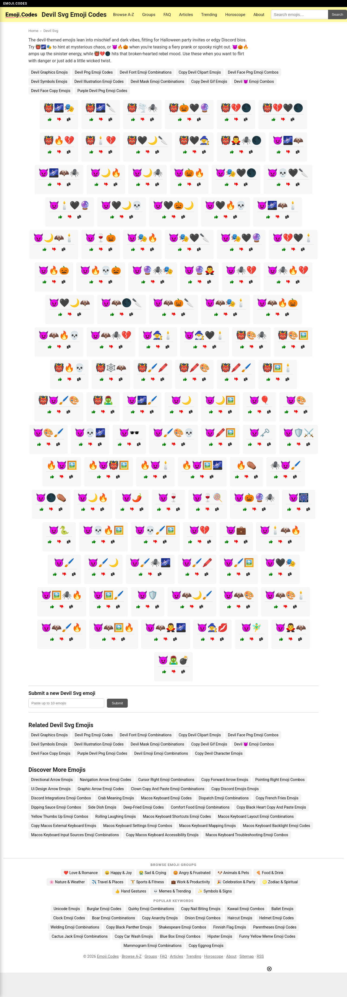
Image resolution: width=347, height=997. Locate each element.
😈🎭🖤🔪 (189, 238)
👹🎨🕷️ (251, 335)
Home (33, 30)
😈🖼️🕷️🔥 (61, 595)
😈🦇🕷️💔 (111, 335)
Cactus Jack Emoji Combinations (80, 936)
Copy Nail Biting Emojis (200, 909)
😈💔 (199, 530)
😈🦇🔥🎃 (277, 303)
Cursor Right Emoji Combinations (166, 779)
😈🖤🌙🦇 (69, 303)
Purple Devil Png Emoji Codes (102, 91)
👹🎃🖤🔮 (189, 108)
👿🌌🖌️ (142, 400)
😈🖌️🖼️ (238, 562)
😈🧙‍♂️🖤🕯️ (204, 335)
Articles (186, 14)
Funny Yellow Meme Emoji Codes (267, 936)
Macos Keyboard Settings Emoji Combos (137, 825)
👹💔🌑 (236, 108)
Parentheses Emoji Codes (274, 927)
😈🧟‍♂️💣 (173, 660)
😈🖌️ (64, 562)
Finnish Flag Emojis (229, 927)
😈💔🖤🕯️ (293, 238)
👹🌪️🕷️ (142, 108)
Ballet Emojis (282, 909)
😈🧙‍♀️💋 (212, 627)
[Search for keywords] (299, 14)
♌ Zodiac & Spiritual (280, 882)
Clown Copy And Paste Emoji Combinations (167, 789)
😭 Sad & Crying (152, 873)
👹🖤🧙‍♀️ (194, 140)
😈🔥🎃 (53, 270)
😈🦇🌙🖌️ (191, 595)
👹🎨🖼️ (293, 335)
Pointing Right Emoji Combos (280, 779)
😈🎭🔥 (142, 238)
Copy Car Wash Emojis (134, 936)
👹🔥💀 (69, 367)
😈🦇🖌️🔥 (61, 627)
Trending (209, 14)
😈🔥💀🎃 (100, 270)
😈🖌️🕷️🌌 (150, 562)
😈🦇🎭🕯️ (225, 303)
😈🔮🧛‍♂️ (199, 270)
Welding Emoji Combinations (75, 927)
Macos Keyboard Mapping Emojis (207, 825)
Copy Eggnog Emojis (206, 945)
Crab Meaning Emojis (116, 798)
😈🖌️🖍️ (197, 562)
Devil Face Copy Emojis (50, 91)
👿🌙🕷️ (147, 173)
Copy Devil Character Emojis (219, 753)
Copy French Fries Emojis (277, 798)
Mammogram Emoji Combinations (152, 945)
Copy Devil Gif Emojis (209, 81)
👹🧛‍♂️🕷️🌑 (241, 140)
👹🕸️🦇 (111, 367)
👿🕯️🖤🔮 (69, 205)
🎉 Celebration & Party (236, 882)
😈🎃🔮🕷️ (254, 497)
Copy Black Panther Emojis (129, 927)
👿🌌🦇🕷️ (59, 173)
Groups (148, 14)
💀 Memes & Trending (172, 891)
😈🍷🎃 (100, 238)
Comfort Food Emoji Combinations (200, 807)
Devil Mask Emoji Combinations (157, 81)
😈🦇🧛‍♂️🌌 (165, 627)
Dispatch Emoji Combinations (224, 798)
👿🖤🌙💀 (121, 205)
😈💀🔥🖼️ (103, 530)
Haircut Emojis (239, 918)
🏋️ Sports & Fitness (147, 882)
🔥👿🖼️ (61, 465)
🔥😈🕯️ (155, 465)
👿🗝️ (259, 432)
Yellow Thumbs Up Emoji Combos (59, 816)
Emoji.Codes (108, 956)
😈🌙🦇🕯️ (53, 238)
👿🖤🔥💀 (225, 205)
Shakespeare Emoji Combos (182, 927)
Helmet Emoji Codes (276, 918)
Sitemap (247, 956)
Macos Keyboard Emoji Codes (166, 798)
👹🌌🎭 (59, 108)
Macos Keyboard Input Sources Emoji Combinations (75, 835)
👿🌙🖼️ (220, 400)
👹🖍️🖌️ (236, 367)
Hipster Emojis (219, 936)
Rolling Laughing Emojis (115, 816)
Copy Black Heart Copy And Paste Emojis (271, 807)
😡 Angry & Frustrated (192, 873)
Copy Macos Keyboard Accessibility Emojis (162, 835)
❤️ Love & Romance (81, 873)
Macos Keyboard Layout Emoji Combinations (256, 816)
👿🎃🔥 (189, 173)
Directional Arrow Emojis (52, 779)
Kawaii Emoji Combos (245, 909)
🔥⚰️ (246, 465)
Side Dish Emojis (102, 807)
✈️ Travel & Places (107, 882)
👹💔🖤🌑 (282, 108)
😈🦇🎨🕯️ (285, 595)
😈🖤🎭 (280, 562)
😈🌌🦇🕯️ (277, 205)
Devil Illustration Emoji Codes (99, 81)
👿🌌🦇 (288, 140)
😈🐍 (59, 530)
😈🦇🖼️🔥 (113, 627)
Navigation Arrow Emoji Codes (105, 779)
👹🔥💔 (59, 140)
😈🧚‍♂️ (251, 627)
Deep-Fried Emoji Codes (143, 807)
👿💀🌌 (90, 432)
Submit (117, 703)
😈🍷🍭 (207, 497)
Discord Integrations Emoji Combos (61, 798)
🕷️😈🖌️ (285, 465)
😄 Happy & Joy (118, 873)
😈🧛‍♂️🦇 (290, 627)
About (258, 14)
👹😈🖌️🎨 (58, 400)
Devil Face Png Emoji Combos (253, 72)
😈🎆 (298, 497)
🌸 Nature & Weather (67, 882)
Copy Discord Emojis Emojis (235, 789)
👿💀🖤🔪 (288, 173)
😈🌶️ (132, 497)
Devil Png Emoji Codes (94, 72)
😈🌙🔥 (92, 497)
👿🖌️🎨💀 (173, 432)
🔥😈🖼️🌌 (202, 465)
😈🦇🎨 (238, 595)
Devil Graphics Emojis (49, 72)
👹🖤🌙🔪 (147, 140)
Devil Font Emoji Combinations (146, 72)
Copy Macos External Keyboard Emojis (63, 825)
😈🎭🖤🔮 (241, 238)
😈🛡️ (147, 595)
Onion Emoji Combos (203, 918)
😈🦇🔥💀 (59, 335)
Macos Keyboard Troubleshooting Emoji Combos (247, 835)
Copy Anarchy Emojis (160, 918)
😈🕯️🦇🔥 (280, 530)
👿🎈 (259, 400)
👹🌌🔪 (100, 108)
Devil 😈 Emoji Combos (254, 81)
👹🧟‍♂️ (103, 400)
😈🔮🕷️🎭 (152, 270)
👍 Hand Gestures (130, 891)
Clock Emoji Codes (69, 918)
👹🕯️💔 (100, 140)
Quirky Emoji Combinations (151, 909)
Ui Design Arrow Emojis (51, 789)
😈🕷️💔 (241, 270)
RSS (260, 956)
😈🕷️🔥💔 (288, 270)
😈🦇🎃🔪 (173, 303)
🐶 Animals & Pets (233, 873)
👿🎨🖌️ (48, 432)
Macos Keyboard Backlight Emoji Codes (276, 825)
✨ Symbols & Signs (215, 891)
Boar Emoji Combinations (113, 918)
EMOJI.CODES (15, 3)
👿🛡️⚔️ (298, 432)
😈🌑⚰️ (51, 497)
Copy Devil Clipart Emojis (200, 72)
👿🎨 (296, 400)
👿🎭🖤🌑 (236, 173)
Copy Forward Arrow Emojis (224, 779)
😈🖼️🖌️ (108, 595)
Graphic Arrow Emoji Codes (101, 789)
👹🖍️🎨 (194, 367)
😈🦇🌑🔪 (121, 303)
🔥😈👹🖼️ (108, 465)
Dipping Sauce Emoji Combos (56, 807)
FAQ (167, 14)
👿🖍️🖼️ (220, 432)
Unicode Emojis (67, 909)
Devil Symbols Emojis (49, 81)
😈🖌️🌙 (103, 562)
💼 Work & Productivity (190, 882)
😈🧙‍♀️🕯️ (157, 335)
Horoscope (235, 14)
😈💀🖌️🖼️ (155, 530)
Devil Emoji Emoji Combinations (161, 753)
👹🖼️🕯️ (277, 367)
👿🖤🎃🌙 (173, 205)
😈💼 (236, 530)
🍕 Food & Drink (269, 873)
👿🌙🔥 (105, 173)
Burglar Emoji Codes (104, 909)
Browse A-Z (123, 14)
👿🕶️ (129, 432)
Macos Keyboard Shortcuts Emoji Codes (177, 816)
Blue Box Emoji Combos (180, 936)
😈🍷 (168, 497)
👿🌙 (181, 400)
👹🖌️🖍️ (152, 367)
